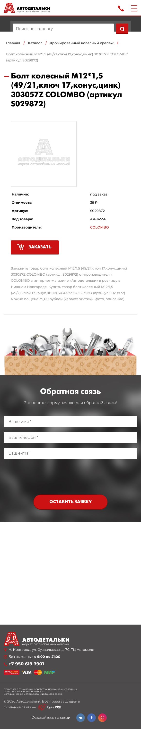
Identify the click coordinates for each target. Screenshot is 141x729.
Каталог (35, 43)
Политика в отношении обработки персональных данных (40, 689)
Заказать (40, 247)
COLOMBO (99, 227)
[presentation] (70, 477)
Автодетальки (28, 701)
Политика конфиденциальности (24, 691)
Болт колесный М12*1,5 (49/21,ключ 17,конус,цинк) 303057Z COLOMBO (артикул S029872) (67, 57)
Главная (13, 43)
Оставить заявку (70, 502)
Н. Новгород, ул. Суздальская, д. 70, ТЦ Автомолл (51, 650)
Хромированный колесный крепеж (82, 43)
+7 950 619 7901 (26, 664)
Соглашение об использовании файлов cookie (33, 694)
